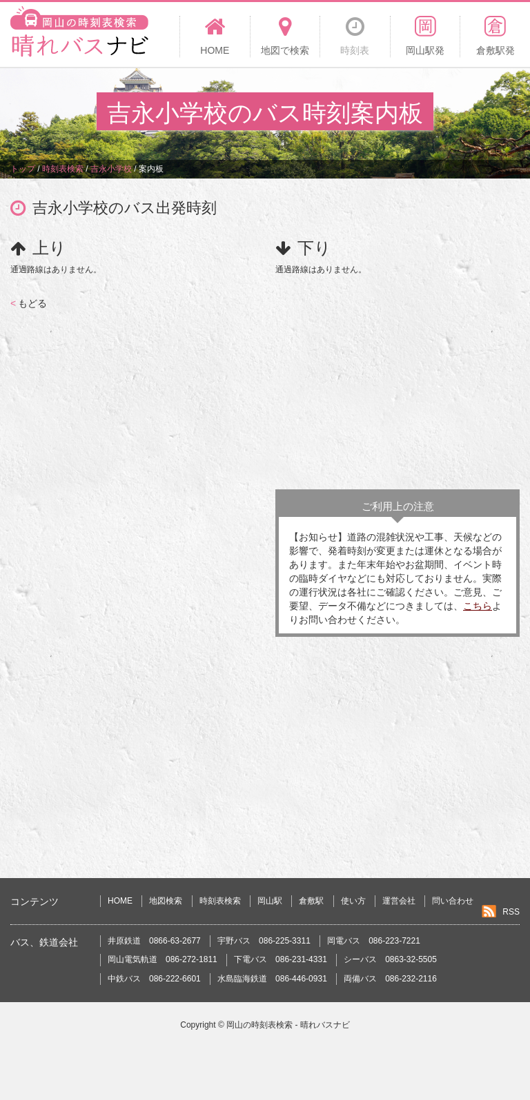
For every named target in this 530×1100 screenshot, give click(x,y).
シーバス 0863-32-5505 (390, 959)
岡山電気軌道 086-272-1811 (162, 959)
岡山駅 (269, 901)
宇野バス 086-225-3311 (264, 941)
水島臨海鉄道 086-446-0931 (272, 979)
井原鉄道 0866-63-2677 (154, 941)
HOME (120, 901)
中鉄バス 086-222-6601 (154, 979)
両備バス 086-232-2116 (390, 979)
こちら (477, 605)
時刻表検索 (220, 901)
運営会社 (398, 901)
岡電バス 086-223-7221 (373, 941)
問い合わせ (452, 901)
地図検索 (165, 901)
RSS (511, 912)
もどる (28, 303)
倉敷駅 (311, 901)
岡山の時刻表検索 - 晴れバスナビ (288, 1025)
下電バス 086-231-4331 (280, 959)
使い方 (353, 901)
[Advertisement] (397, 379)
